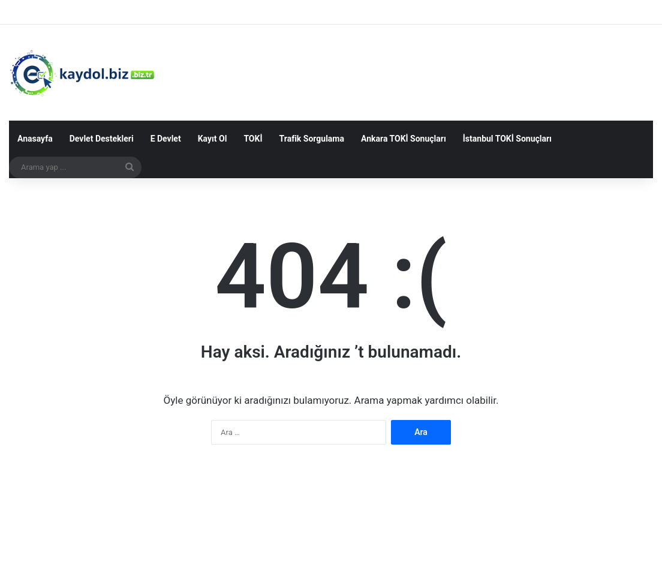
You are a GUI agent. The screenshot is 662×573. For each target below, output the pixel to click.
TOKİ (252, 138)
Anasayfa (35, 138)
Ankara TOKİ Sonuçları (403, 138)
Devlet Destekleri (102, 138)
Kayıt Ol (212, 138)
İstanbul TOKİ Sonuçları (507, 138)
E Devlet (166, 138)
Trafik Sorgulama (311, 138)
